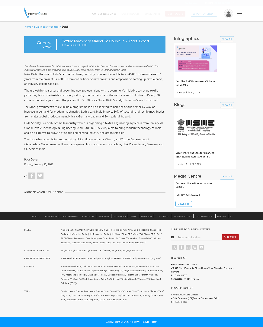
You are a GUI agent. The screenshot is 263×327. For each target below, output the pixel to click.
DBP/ (73, 270)
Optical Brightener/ (117, 275)
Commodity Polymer (37, 250)
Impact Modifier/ (155, 270)
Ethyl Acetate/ (131, 270)
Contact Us (146, 216)
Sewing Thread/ (150, 295)
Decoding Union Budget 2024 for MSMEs (194, 185)
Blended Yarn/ (102, 291)
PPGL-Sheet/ (67, 238)
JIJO (231, 216)
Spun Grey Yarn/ (91, 299)
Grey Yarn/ (66, 295)
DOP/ (110, 270)
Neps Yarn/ (116, 295)
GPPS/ (78, 258)
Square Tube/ (145, 238)
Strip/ (108, 242)
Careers (133, 216)
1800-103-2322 (188, 2)
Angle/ (64, 230)
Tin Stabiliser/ (113, 279)
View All (227, 39)
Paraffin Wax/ (133, 275)
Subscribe (230, 237)
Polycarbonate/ (140, 258)
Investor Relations (204, 216)
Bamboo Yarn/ (68, 291)
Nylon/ (110, 258)
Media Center (88, 216)
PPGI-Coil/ (133, 234)
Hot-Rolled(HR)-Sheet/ (110, 234)
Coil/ (86, 230)
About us (36, 216)
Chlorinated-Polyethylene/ (133, 266)
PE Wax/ (74, 279)
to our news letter (219, 3)
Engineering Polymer (37, 258)
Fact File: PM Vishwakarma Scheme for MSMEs (195, 83)
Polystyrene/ (154, 258)
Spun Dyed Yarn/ (75, 299)
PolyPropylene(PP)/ (121, 250)
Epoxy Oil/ (118, 270)
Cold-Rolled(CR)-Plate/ (122, 230)
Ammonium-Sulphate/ (71, 266)
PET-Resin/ (119, 258)
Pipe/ (124, 234)
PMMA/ (128, 258)
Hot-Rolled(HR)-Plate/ (88, 234)
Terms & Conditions (182, 216)
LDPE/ (101, 250)
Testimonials (119, 216)
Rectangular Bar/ (82, 238)
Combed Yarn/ (130, 291)
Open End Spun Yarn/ (132, 295)
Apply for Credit (204, 14)
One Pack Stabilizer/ (97, 275)
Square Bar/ (132, 238)
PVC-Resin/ (137, 250)
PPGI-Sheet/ (144, 234)
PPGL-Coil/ (156, 234)
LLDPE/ (107, 250)
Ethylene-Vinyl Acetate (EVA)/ (75, 250)
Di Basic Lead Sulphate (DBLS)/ (92, 270)
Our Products (130, 14)
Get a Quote (175, 14)
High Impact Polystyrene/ (93, 258)
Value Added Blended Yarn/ (113, 299)
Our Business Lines (104, 14)
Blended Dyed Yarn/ (85, 291)
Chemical (30, 266)
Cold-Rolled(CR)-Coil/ (100, 230)
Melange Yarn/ (90, 295)
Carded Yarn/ (116, 291)
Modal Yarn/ (104, 295)
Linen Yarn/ (77, 295)
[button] (131, 163)
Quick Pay (221, 216)
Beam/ (71, 230)
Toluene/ (142, 279)
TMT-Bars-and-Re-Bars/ (123, 242)
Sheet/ (123, 238)
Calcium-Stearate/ (111, 266)
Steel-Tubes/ (99, 242)
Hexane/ (142, 270)
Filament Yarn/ (156, 291)
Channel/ (79, 230)
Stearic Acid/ (100, 279)
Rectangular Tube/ (99, 238)
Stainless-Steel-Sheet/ (82, 242)
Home (28, 27)
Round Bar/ (114, 238)
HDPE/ (94, 250)
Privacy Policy (162, 216)
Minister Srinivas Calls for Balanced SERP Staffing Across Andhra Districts (194, 155)
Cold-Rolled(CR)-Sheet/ (145, 230)
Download (184, 204)
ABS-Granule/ (67, 258)
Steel (27, 230)
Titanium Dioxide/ (129, 279)
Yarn (27, 291)
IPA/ (63, 275)
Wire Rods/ (140, 242)
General (54, 27)
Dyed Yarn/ (143, 291)
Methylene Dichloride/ (76, 275)
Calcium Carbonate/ (92, 266)
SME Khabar (152, 14)
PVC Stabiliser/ (86, 279)
